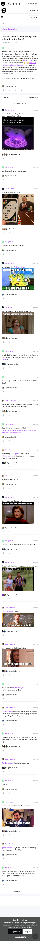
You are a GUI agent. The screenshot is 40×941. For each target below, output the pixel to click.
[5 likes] (11, 831)
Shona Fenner (9, 110)
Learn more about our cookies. (22, 927)
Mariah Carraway (10, 400)
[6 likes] (11, 154)
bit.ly (7, 458)
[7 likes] (11, 229)
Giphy (4, 78)
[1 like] (9, 86)
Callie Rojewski (10, 450)
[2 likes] (10, 364)
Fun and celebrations (10, 29)
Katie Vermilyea (10, 608)
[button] (2, 18)
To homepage (33, 4)
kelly (6, 476)
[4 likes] (11, 411)
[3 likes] (11, 338)
